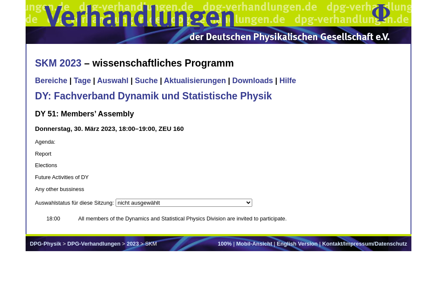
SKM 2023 (58, 63)
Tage (82, 80)
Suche (146, 80)
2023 (133, 243)
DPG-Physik (45, 243)
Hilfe (288, 80)
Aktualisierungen (195, 80)
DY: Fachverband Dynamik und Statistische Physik (153, 95)
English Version (297, 243)
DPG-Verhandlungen (93, 243)
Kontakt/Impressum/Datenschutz (364, 243)
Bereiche (51, 80)
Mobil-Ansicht (254, 243)
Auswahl (112, 80)
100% (225, 243)
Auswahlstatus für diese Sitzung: (75, 203)
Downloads (252, 80)
